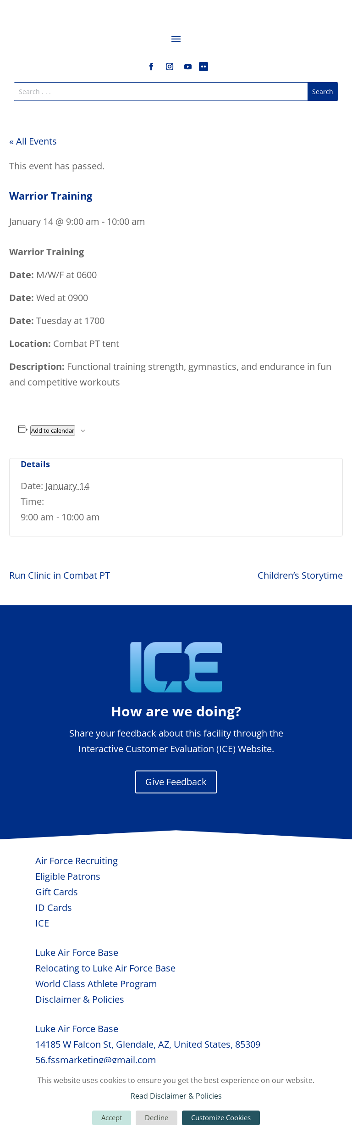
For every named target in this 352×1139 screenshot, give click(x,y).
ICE (42, 923)
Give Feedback (176, 782)
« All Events (33, 141)
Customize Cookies (221, 1117)
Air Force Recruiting (76, 860)
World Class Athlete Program (96, 983)
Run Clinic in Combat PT (59, 575)
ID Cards (53, 907)
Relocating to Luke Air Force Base (105, 968)
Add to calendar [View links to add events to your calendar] (52, 430)
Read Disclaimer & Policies (176, 1096)
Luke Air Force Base (76, 952)
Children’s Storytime (300, 575)
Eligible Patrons (67, 876)
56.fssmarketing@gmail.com (95, 1060)
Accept (111, 1117)
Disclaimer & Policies (79, 999)
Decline (156, 1117)
